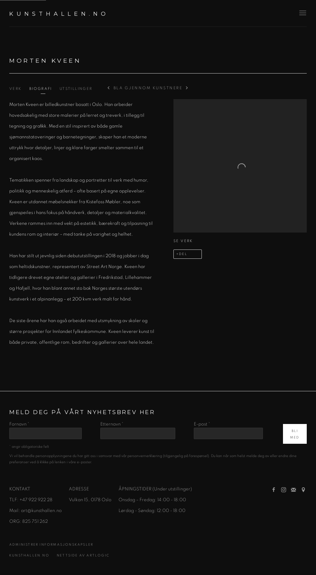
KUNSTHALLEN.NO (59, 14)
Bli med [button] (295, 434)
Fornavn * (19, 424)
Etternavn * (111, 424)
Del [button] (183, 254)
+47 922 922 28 (35, 499)
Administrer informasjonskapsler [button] (51, 544)
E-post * (202, 424)
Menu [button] (302, 13)
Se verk (183, 241)
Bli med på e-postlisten (293, 490)
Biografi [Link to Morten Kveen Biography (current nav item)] (40, 88)
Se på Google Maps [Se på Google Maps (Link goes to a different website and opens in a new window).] (303, 490)
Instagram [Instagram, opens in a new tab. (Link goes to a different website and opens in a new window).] (283, 490)
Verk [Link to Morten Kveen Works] (15, 88)
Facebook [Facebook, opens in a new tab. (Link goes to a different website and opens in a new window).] (273, 490)
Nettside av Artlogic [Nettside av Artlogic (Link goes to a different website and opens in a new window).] (83, 555)
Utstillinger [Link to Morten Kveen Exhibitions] (76, 88)
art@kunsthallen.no (41, 510)
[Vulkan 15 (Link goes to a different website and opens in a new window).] (78, 499)
